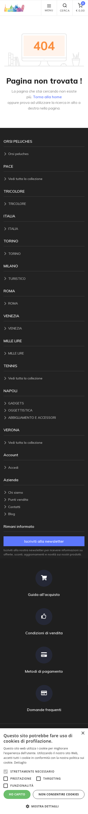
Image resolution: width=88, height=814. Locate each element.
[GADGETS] (46, 403)
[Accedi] (46, 467)
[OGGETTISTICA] (46, 410)
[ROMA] (46, 303)
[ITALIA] (46, 229)
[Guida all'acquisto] (44, 583)
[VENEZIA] (46, 328)
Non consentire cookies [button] (58, 794)
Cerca (65, 7)
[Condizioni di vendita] (44, 621)
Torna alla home (47, 96)
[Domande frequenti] (44, 698)
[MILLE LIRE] (46, 353)
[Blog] (46, 514)
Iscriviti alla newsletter (44, 541)
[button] (15, 7)
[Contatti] (46, 507)
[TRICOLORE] (46, 204)
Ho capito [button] (17, 794)
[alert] (44, 771)
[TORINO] (46, 253)
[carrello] (80, 8)
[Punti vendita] (46, 499)
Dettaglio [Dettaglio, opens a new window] (20, 763)
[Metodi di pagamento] (44, 660)
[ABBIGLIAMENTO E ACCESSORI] (46, 417)
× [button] (82, 733)
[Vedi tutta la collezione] (46, 179)
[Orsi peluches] (46, 154)
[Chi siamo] (46, 492)
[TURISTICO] (46, 278)
